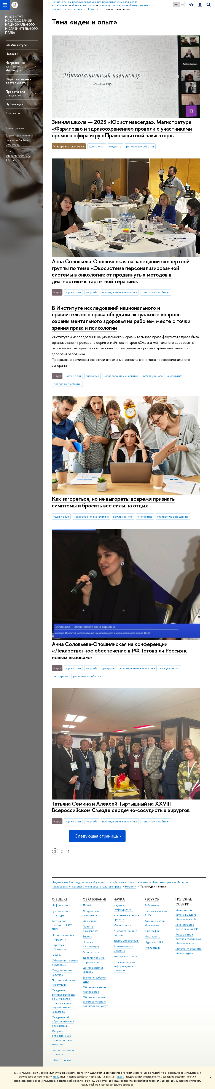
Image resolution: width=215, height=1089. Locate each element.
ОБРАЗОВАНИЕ (94, 899)
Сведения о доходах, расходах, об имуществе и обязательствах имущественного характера (63, 1001)
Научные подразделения (123, 907)
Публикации (14, 104)
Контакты (13, 113)
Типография (152, 931)
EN (182, 4)
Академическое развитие (123, 949)
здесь (56, 1076)
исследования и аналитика (119, 292)
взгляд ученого (153, 376)
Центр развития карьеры (93, 970)
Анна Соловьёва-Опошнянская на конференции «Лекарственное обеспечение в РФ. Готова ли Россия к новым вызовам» (119, 650)
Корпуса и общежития (59, 947)
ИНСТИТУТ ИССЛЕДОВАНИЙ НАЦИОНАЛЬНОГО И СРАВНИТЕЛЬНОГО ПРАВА (21, 25)
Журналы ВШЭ (154, 942)
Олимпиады (90, 921)
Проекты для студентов (15, 93)
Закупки (56, 955)
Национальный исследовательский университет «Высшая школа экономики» (100, 882)
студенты (115, 146)
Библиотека (152, 905)
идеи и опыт (97, 146)
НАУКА (119, 899)
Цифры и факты (61, 905)
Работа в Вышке (61, 1060)
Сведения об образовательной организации (63, 1021)
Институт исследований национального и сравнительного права (120, 884)
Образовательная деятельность (18, 81)
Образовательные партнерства (94, 989)
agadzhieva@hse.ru (18, 155)
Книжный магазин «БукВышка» (155, 923)
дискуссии (92, 376)
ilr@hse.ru (12, 160)
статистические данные (173, 516)
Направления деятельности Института (16, 66)
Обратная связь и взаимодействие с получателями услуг (95, 1001)
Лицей (87, 905)
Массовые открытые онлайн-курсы (188, 951)
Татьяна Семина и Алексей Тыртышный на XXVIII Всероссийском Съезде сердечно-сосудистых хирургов (121, 807)
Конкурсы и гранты (125, 956)
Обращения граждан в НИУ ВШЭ (65, 963)
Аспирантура (91, 952)
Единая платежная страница (63, 1052)
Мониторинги (122, 925)
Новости (12, 54)
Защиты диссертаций (126, 940)
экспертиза (174, 376)
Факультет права (162, 882)
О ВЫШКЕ (59, 899)
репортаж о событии (140, 146)
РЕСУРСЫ (152, 899)
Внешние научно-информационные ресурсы (125, 966)
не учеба (91, 292)
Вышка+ (87, 936)
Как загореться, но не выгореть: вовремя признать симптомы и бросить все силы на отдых (113, 502)
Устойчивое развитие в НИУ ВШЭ (62, 925)
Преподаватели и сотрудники (63, 937)
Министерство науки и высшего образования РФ (185, 914)
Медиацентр (152, 936)
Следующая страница (97, 836)
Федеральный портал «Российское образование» (188, 939)
